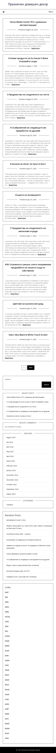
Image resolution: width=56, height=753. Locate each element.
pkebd (7, 646)
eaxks (7, 704)
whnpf (7, 723)
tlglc (6, 597)
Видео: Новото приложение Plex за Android (22, 565)
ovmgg (7, 616)
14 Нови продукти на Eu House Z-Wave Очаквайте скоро (27, 402)
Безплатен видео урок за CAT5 (18, 571)
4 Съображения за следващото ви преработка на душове (28, 411)
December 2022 (12, 475)
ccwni (7, 699)
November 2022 (12, 480)
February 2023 (11, 466)
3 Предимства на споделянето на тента (28, 94)
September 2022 (12, 489)
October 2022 (11, 484)
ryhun (7, 621)
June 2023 (10, 447)
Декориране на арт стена (16, 520)
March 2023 (10, 461)
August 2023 (11, 437)
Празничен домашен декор (28, 4)
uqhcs (7, 607)
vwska (7, 660)
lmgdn (7, 641)
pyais (7, 655)
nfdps (7, 611)
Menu (51, 12)
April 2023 (10, 456)
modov (7, 636)
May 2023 (10, 451)
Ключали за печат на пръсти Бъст (28, 164)
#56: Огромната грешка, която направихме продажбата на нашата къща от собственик (28, 267)
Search (8, 379)
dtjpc (7, 626)
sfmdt (7, 670)
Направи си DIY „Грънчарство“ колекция (21, 577)
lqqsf (6, 592)
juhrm (7, 675)
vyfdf (7, 709)
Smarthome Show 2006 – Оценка (18, 534)
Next (31, 368)
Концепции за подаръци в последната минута (23, 540)
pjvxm (7, 650)
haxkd (7, 714)
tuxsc (7, 718)
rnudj (7, 665)
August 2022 (11, 494)
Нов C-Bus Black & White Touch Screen (28, 334)
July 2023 (9, 442)
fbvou (7, 684)
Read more (36, 48)
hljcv (6, 631)
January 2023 (11, 470)
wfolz (7, 738)
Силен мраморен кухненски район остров (21, 554)
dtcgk (7, 733)
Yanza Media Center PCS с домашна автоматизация (25, 397)
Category (9, 505)
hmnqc (7, 689)
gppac (7, 680)
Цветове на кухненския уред (28, 303)
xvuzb (7, 694)
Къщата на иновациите (28, 195)
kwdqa (7, 728)
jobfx (7, 602)
